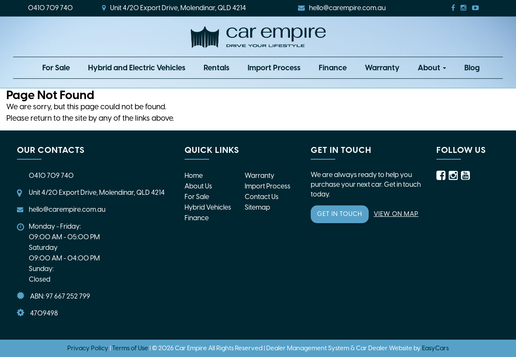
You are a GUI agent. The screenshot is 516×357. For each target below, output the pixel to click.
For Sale (56, 67)
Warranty (382, 67)
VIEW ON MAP (396, 214)
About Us (198, 186)
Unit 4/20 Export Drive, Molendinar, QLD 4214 (174, 8)
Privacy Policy (88, 348)
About (432, 67)
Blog (472, 67)
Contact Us (262, 197)
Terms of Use (130, 348)
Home (194, 176)
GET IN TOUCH (339, 214)
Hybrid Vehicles (208, 207)
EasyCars (435, 348)
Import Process (274, 67)
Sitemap (257, 207)
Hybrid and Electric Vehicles (136, 67)
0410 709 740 (50, 8)
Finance (333, 67)
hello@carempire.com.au (342, 8)
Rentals (216, 67)
